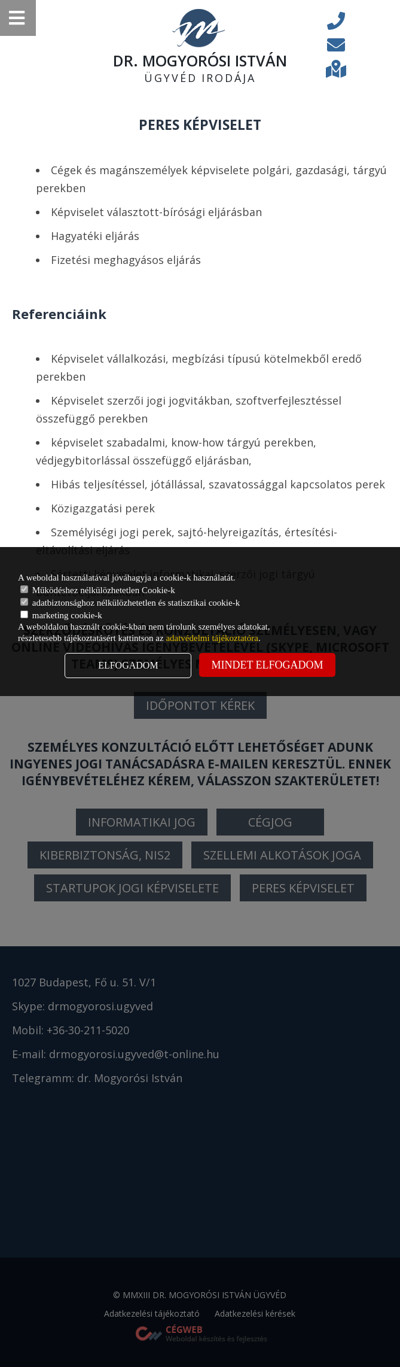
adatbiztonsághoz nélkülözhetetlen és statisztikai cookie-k (130, 602)
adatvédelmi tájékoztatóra (212, 638)
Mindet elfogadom (267, 665)
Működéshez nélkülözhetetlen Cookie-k (97, 590)
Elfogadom (128, 665)
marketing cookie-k (61, 615)
